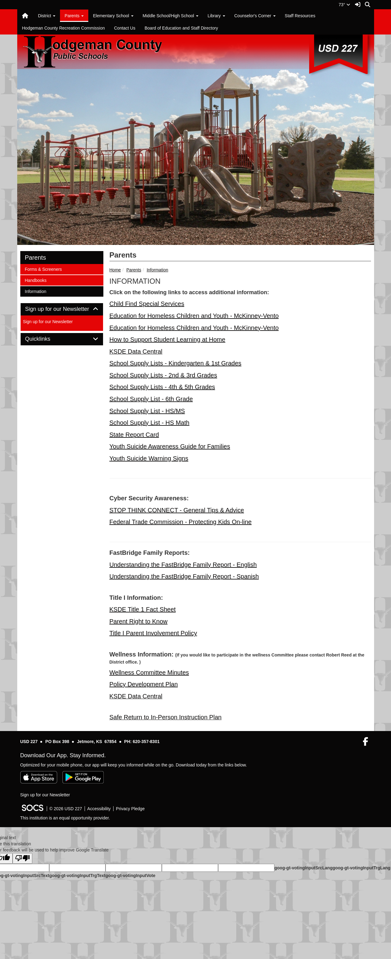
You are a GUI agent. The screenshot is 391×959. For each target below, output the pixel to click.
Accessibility (99, 808)
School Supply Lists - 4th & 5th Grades (162, 387)
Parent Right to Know (139, 621)
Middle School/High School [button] (170, 15)
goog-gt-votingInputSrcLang (303, 867)
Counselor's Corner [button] (255, 15)
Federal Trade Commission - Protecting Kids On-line (181, 521)
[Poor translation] (22, 858)
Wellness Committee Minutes (149, 672)
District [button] (46, 15)
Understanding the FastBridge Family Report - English (183, 564)
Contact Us (124, 28)
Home (115, 269)
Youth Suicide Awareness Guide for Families (170, 446)
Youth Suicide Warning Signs (149, 458)
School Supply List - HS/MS (147, 411)
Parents (133, 269)
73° (344, 4)
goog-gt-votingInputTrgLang (361, 867)
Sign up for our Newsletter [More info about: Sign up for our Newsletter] (48, 321)
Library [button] (216, 15)
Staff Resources (300, 15)
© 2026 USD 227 (66, 808)
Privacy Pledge (130, 808)
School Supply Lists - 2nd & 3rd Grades (163, 375)
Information (157, 269)
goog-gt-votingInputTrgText (77, 875)
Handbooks (36, 280)
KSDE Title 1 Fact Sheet (143, 609)
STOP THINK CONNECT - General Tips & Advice (177, 510)
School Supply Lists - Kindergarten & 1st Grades (175, 363)
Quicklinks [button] (44, 339)
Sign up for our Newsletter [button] (61, 309)
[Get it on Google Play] (83, 777)
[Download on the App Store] (38, 777)
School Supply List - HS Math (150, 422)
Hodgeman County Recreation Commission (63, 28)
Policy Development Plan (144, 684)
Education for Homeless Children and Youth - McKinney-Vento (194, 315)
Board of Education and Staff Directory (181, 28)
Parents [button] (74, 15)
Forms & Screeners (43, 269)
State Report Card (134, 434)
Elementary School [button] (113, 15)
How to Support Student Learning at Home (167, 339)
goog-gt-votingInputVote (130, 875)
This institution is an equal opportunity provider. (65, 817)
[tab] (62, 309)
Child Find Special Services (147, 303)
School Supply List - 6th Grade (151, 399)
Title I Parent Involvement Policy (153, 633)
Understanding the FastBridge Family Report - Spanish (184, 576)
